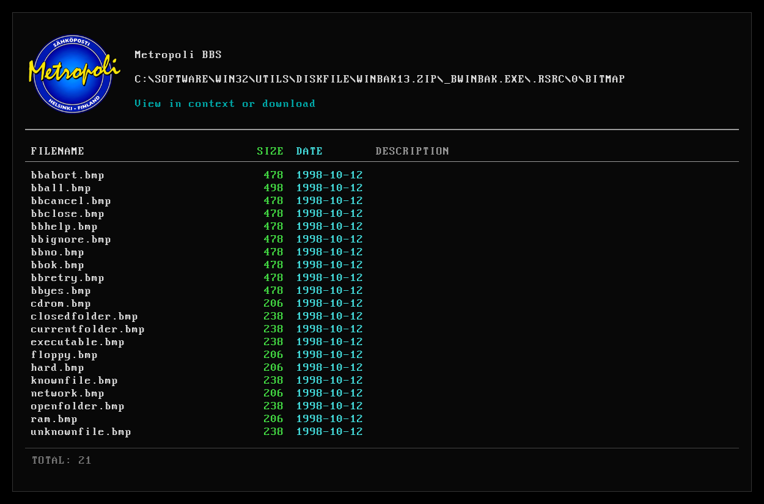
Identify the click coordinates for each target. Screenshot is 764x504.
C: (142, 79)
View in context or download (226, 104)
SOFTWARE (182, 79)
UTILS (273, 79)
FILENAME (58, 151)
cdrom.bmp (61, 304)
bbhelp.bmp (64, 227)
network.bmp (68, 393)
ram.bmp (54, 419)
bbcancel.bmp (71, 201)
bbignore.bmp (71, 239)
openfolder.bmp (78, 406)
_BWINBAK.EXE (484, 79)
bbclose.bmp (68, 214)
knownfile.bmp (75, 380)
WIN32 (232, 79)
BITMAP (606, 79)
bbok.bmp (58, 265)
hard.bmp (58, 368)
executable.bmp (78, 342)
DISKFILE (323, 79)
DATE (309, 151)
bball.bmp (61, 188)
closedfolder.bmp (85, 316)
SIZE (270, 151)
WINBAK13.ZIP (397, 79)
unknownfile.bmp (81, 432)
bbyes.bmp (61, 291)
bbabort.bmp (68, 175)
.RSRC (548, 79)
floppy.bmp (64, 355)
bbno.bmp (58, 252)
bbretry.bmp (68, 278)
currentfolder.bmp (88, 329)
